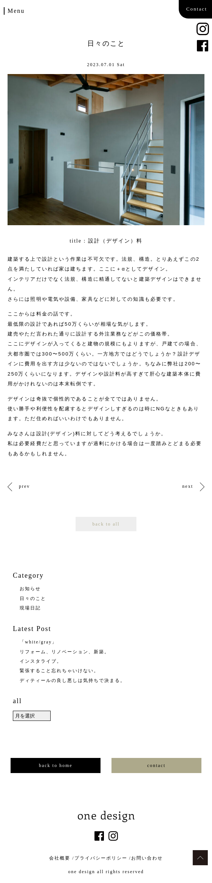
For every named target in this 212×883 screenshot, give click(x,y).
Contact (196, 9)
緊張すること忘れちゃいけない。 (59, 670)
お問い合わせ (147, 858)
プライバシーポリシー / (102, 858)
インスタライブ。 (41, 661)
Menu (16, 11)
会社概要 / (61, 858)
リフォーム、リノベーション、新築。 (65, 651)
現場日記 (30, 608)
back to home (56, 765)
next (187, 486)
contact (156, 765)
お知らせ (30, 588)
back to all (106, 524)
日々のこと (33, 598)
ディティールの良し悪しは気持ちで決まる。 (72, 680)
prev (24, 486)
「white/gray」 (38, 642)
